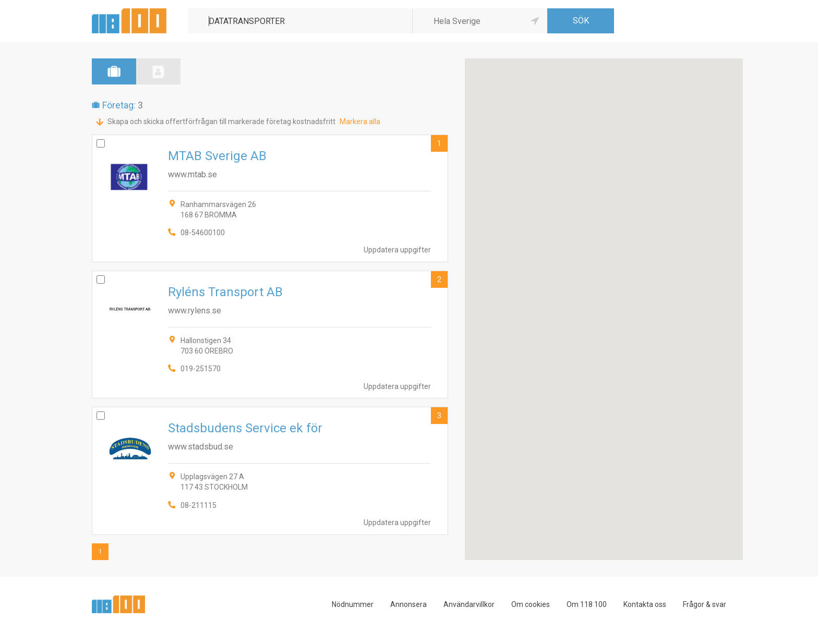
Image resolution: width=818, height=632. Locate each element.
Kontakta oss (644, 604)
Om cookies (530, 604)
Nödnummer (353, 604)
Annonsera (408, 604)
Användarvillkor (469, 604)
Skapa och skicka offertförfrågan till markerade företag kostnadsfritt (221, 121)
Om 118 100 (587, 604)
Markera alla (360, 121)
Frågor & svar (704, 604)
